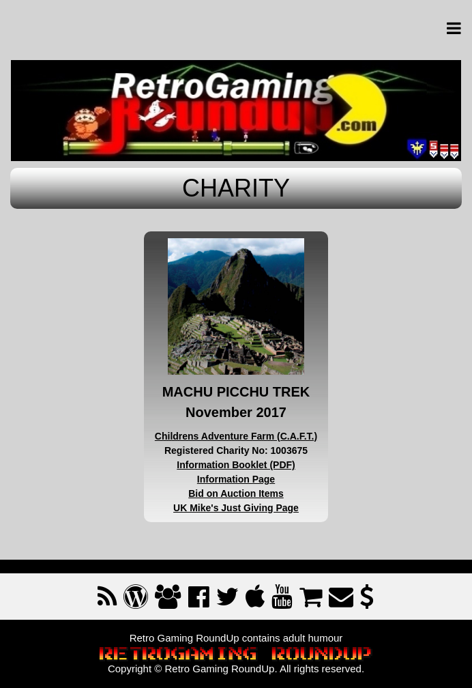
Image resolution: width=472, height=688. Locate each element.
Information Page (236, 479)
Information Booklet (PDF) (236, 464)
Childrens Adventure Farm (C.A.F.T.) (236, 436)
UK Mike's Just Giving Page (236, 507)
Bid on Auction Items (235, 493)
